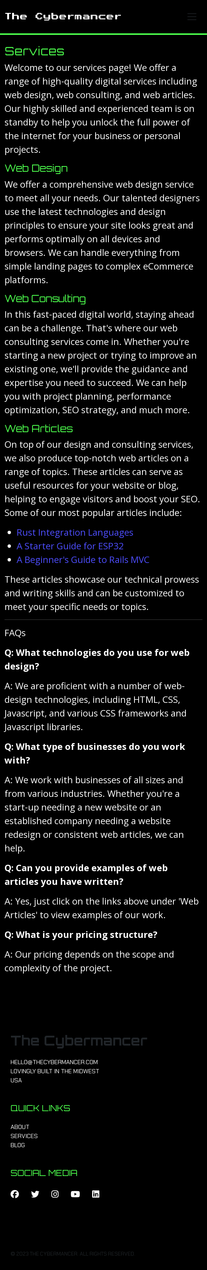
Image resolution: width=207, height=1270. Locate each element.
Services (24, 1136)
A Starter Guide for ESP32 (70, 545)
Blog (18, 1145)
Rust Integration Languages (75, 532)
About (20, 1127)
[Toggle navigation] (191, 16)
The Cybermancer (63, 16)
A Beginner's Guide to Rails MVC (83, 559)
